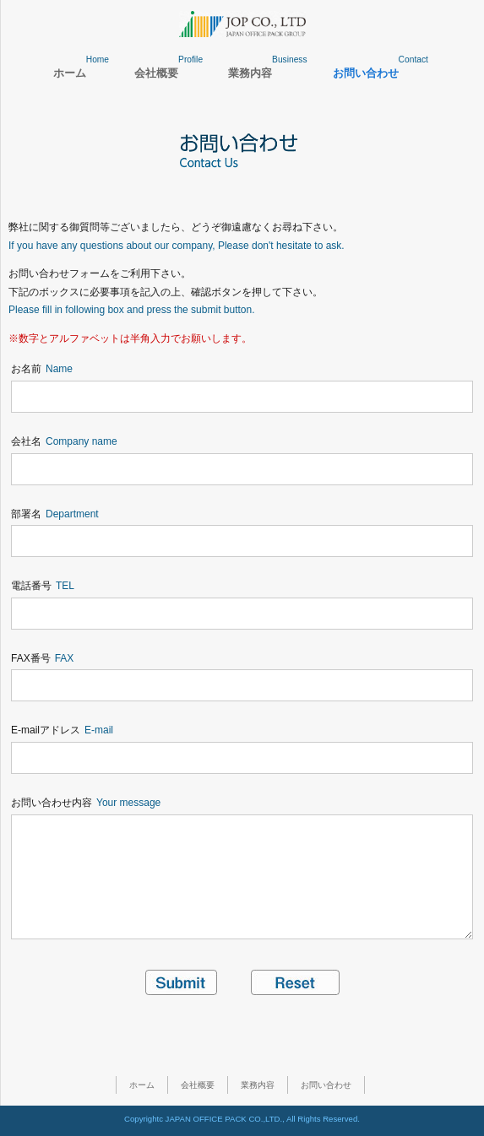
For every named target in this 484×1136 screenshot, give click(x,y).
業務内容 (258, 1085)
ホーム (142, 1085)
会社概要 (198, 1085)
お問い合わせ (326, 1085)
